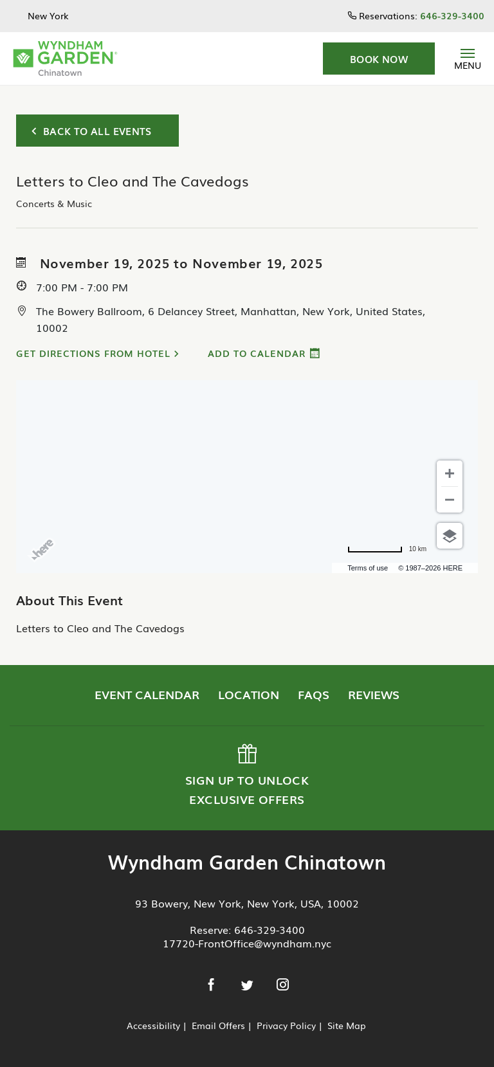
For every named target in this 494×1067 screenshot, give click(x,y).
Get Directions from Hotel (93, 353)
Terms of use (367, 568)
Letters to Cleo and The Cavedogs (100, 627)
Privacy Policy (286, 1025)
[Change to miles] (386, 549)
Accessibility (153, 1025)
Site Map (346, 1025)
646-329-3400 (269, 929)
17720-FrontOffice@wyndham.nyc (247, 943)
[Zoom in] (449, 473)
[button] (379, 58)
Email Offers (218, 1025)
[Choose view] (449, 536)
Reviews (373, 694)
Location (248, 694)
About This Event (69, 599)
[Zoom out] (449, 500)
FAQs (313, 694)
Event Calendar (147, 694)
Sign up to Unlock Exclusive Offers (246, 775)
